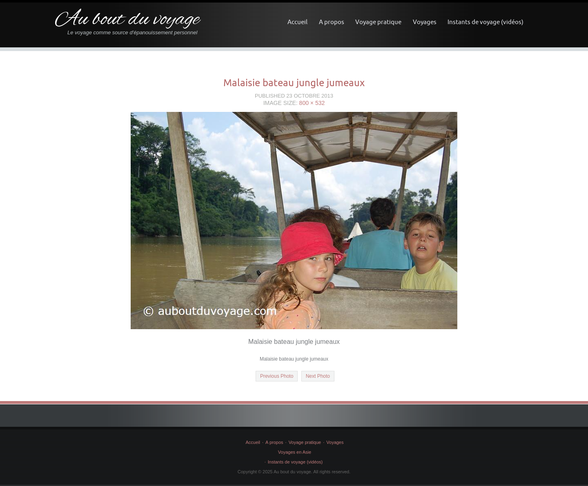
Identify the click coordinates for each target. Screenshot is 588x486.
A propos (331, 21)
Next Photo (318, 376)
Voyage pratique (378, 21)
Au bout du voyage (127, 19)
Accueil (297, 21)
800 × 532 (312, 103)
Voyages (425, 21)
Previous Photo (276, 376)
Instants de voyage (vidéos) (485, 21)
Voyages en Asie (294, 452)
